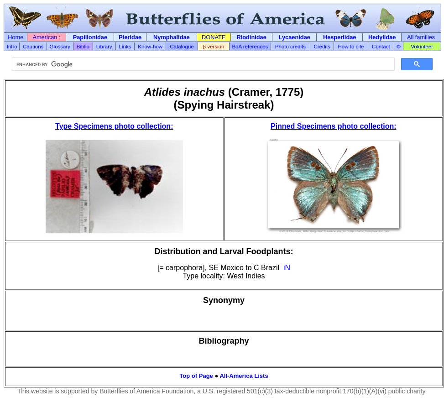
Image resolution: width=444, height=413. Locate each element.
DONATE (213, 37)
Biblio (83, 46)
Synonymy (224, 300)
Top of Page (196, 375)
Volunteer (422, 46)
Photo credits (290, 46)
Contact (381, 46)
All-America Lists (243, 375)
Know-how (150, 46)
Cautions (33, 46)
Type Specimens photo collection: (114, 126)
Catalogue (182, 46)
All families (421, 37)
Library (104, 46)
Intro (12, 46)
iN (286, 268)
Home (15, 37)
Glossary (60, 46)
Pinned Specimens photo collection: (334, 126)
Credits (321, 46)
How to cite (351, 46)
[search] (202, 64)
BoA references (250, 46)
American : (46, 37)
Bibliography (223, 340)
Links (125, 46)
